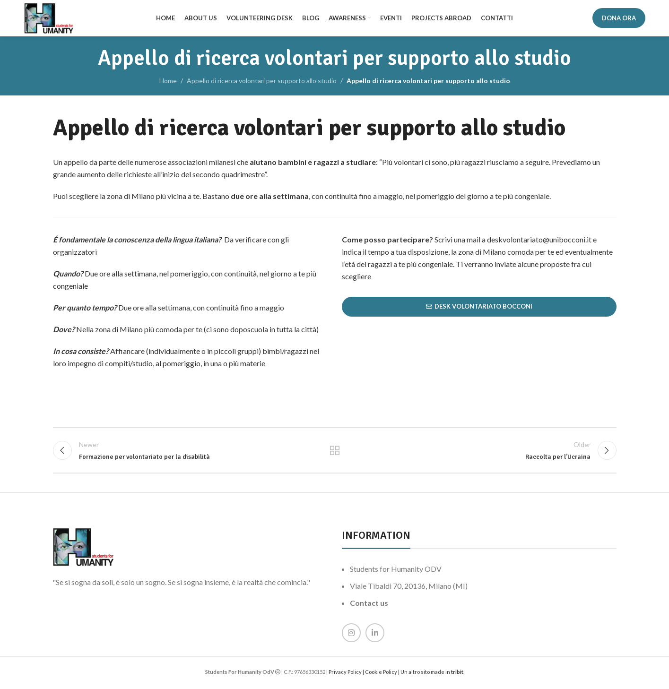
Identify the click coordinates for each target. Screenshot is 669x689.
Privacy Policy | (347, 675)
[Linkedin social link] (374, 635)
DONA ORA (619, 18)
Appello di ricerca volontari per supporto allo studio (262, 82)
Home (168, 82)
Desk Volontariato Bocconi (479, 308)
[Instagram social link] (351, 635)
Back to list (334, 452)
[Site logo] (50, 18)
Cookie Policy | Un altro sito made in (408, 675)
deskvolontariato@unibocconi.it (539, 240)
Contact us (369, 605)
